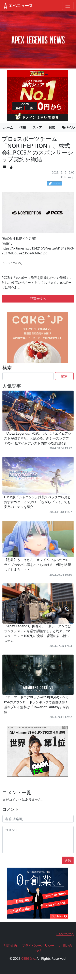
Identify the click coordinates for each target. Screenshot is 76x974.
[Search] (28, 376)
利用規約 (10, 945)
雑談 (52, 127)
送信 (67, 860)
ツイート (55, 183)
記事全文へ (38, 298)
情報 (22, 127)
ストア (37, 127)
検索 (64, 376)
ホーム (8, 127)
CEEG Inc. (28, 958)
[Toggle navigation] (68, 6)
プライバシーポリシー (38, 945)
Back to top (65, 934)
